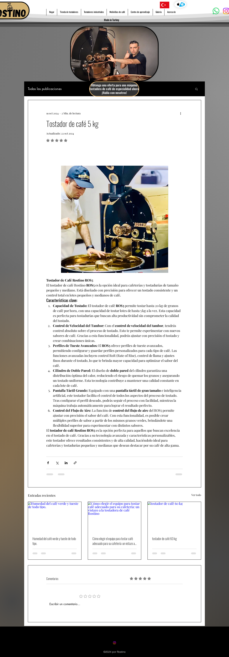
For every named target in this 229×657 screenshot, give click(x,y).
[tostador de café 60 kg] (174, 517)
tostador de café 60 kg (164, 538)
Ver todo (196, 495)
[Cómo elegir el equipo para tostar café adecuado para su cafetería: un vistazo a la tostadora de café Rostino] (114, 517)
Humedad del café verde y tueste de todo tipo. (54, 541)
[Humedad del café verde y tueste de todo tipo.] (54, 517)
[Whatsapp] (216, 11)
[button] (196, 88)
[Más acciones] (180, 113)
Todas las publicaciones (45, 88)
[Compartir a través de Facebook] (48, 463)
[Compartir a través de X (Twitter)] (57, 463)
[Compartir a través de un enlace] (75, 463)
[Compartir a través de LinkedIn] (66, 463)
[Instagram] (114, 643)
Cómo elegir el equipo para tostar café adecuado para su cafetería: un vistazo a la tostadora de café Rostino (113, 541)
